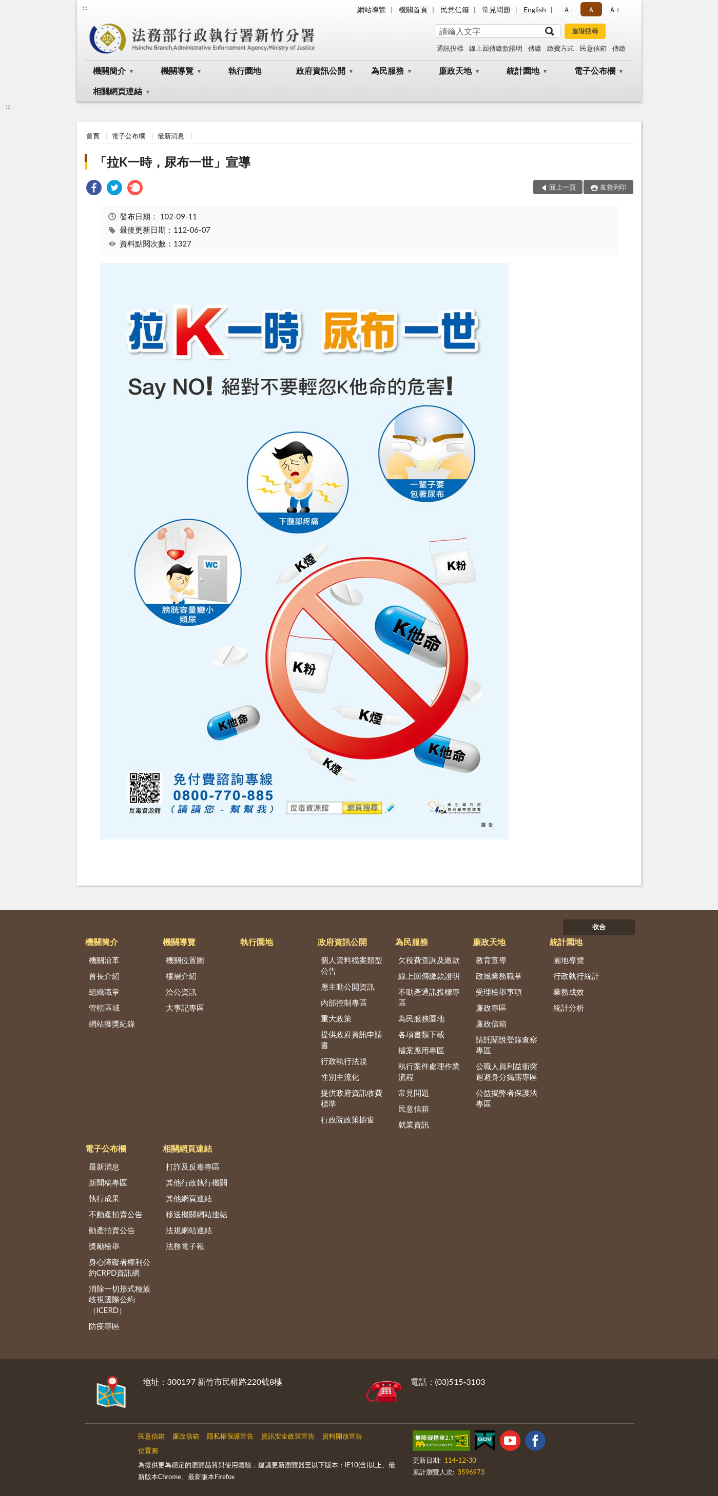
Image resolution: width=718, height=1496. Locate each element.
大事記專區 (185, 1007)
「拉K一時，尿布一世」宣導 (172, 161)
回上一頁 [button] (562, 187)
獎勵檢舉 (104, 1246)
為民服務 (387, 70)
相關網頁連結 (117, 91)
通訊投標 (450, 48)
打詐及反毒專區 (193, 1166)
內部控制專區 (344, 1002)
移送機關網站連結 (196, 1214)
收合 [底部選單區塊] (599, 927)
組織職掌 (104, 991)
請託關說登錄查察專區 (506, 1045)
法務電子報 (185, 1246)
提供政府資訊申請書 (351, 1040)
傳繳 (534, 48)
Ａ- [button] (568, 9)
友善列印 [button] (613, 187)
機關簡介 (109, 70)
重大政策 (336, 1018)
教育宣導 (491, 960)
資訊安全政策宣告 (288, 1436)
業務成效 (568, 991)
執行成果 (104, 1198)
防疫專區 (104, 1325)
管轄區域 (104, 1007)
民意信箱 (454, 9)
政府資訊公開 (320, 70)
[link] (94, 189)
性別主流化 (340, 1076)
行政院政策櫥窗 (348, 1119)
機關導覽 (177, 70)
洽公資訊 (181, 991)
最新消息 (171, 136)
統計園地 (523, 70)
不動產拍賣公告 (116, 1214)
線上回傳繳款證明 (495, 48)
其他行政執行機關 (196, 1182)
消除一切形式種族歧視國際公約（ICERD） (119, 1299)
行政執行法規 (344, 1060)
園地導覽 (568, 960)
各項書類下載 (421, 1034)
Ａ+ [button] (614, 9)
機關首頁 (413, 9)
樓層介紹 (181, 975)
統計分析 (568, 1007)
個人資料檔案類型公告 (351, 965)
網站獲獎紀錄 (112, 1023)
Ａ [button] (591, 9)
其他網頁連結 (189, 1198)
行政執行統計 (576, 975)
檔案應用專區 (421, 1050)
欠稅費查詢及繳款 (429, 960)
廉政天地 (455, 70)
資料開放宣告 (342, 1436)
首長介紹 (104, 975)
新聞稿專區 (108, 1182)
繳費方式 (560, 48)
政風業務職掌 (499, 975)
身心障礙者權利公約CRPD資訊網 (119, 1267)
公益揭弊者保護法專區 (506, 1098)
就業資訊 (413, 1124)
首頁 (93, 136)
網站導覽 (371, 9)
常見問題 (496, 9)
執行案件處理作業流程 (429, 1071)
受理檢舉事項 (499, 991)
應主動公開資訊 (348, 986)
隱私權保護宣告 (230, 1436)
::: (85, 8)
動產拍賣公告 (112, 1230)
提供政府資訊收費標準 (351, 1098)
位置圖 (148, 1450)
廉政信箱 (491, 1023)
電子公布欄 (594, 70)
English (534, 9)
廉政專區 (491, 1007)
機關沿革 (104, 960)
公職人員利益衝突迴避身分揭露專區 (506, 1071)
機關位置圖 (185, 960)
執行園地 (244, 70)
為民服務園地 (421, 1018)
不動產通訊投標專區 (429, 997)
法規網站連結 (189, 1230)
